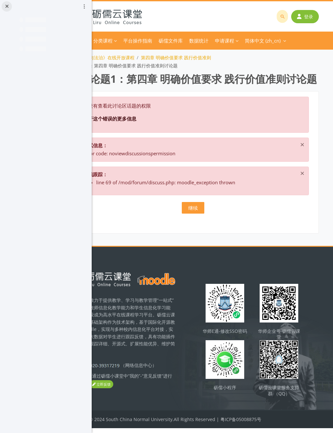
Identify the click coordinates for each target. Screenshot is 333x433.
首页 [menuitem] (119, 40)
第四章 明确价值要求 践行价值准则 (213, 57)
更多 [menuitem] (231, 40)
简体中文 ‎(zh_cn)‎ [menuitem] (264, 40)
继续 (212, 222)
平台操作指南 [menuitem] (174, 40)
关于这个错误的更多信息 (146, 133)
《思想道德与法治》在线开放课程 (137, 57)
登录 (307, 17)
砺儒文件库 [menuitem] (208, 40)
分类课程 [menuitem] (140, 40)
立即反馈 (153, 397)
